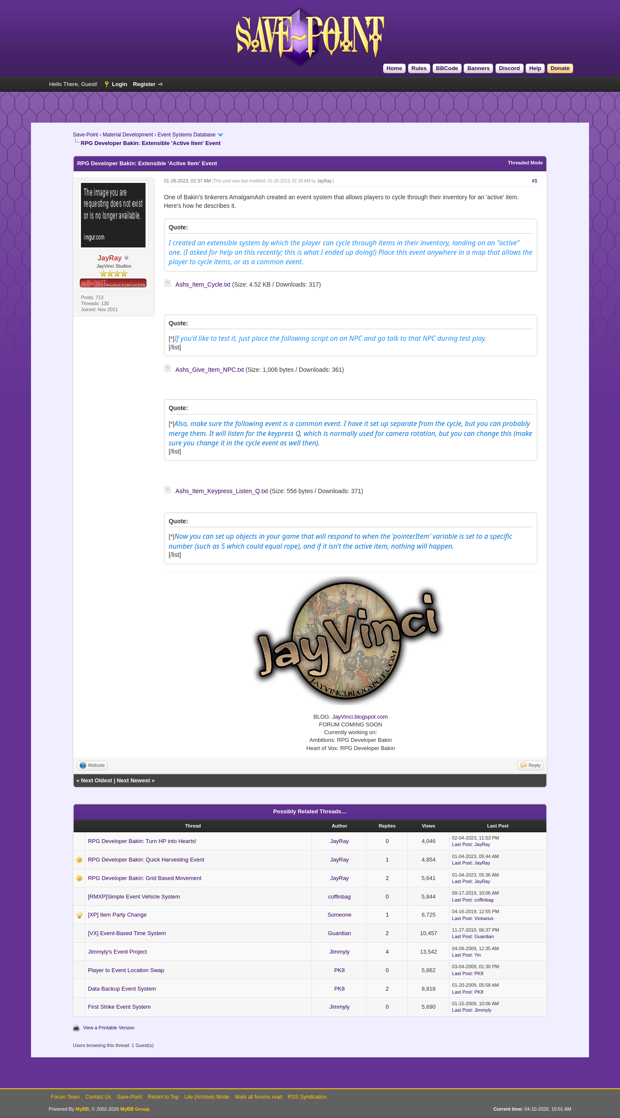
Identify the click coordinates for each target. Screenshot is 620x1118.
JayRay (324, 181)
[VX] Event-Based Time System (127, 933)
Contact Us (98, 1097)
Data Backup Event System (122, 988)
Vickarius (483, 918)
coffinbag (339, 896)
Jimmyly (339, 951)
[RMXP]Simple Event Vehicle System (134, 896)
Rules (419, 68)
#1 (534, 180)
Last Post (462, 844)
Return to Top (163, 1097)
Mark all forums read (258, 1097)
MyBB (82, 1109)
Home (394, 68)
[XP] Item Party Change (117, 914)
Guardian (339, 933)
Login (119, 84)
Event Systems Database (187, 135)
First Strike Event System (119, 1007)
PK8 (339, 970)
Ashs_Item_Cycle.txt (203, 284)
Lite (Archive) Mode (207, 1097)
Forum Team (65, 1097)
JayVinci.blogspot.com (360, 716)
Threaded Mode (525, 162)
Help (535, 68)
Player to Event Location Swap (126, 970)
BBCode (447, 68)
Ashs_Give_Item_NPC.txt (210, 369)
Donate (560, 68)
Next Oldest (96, 780)
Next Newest (133, 780)
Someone (340, 914)
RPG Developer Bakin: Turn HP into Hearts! (142, 841)
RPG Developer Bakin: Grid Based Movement (145, 878)
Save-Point (85, 135)
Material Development (128, 135)
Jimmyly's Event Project (117, 951)
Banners (478, 68)
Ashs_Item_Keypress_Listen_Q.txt (222, 491)
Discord (509, 68)
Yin (477, 954)
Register (144, 84)
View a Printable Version (108, 1027)
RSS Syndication (307, 1097)
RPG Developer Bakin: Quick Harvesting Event (146, 859)
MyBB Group (135, 1109)
